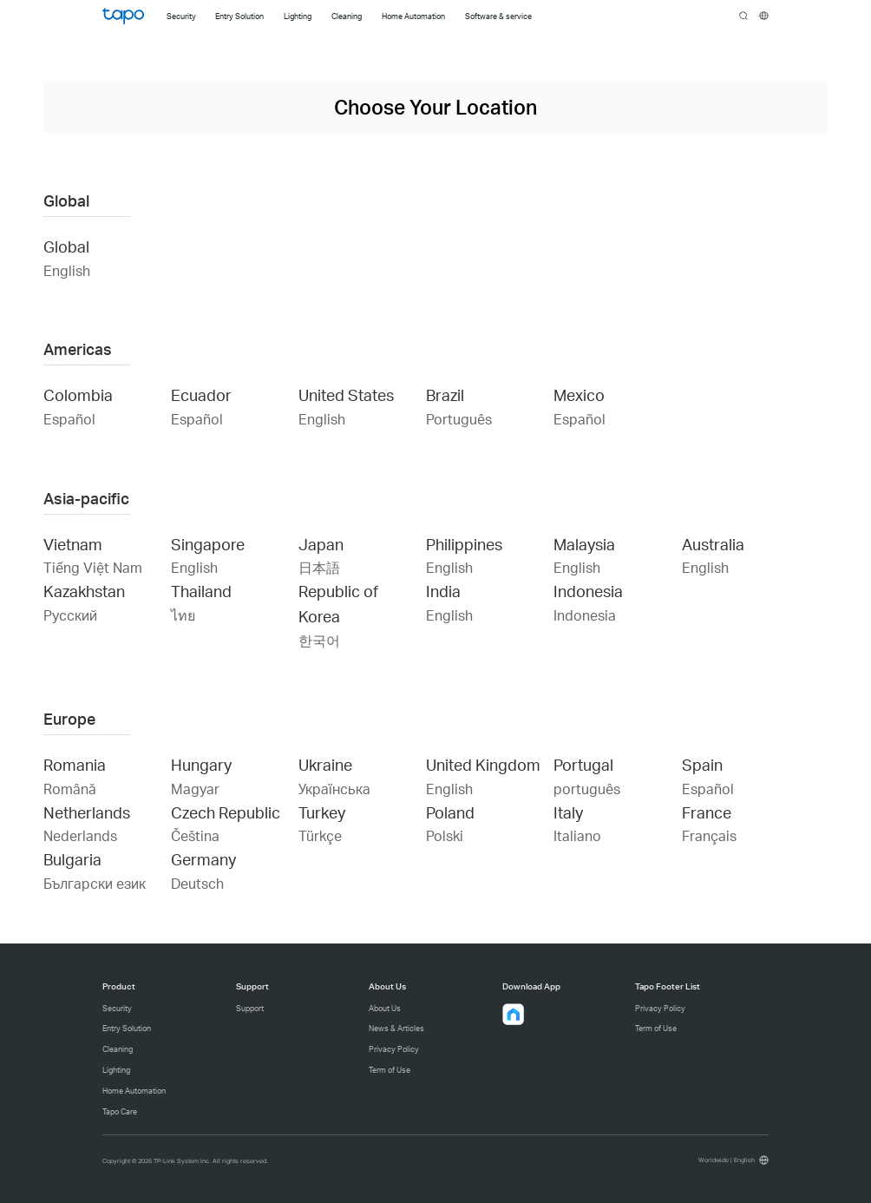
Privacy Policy (394, 1049)
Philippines (464, 544)
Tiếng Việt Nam (92, 567)
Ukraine (325, 764)
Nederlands (80, 835)
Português (459, 419)
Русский (70, 615)
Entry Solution (126, 1028)
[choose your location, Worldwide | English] (732, 1160)
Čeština (195, 835)
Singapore (208, 544)
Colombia (78, 394)
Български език (94, 883)
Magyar (195, 788)
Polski (444, 835)
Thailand (201, 591)
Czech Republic (225, 812)
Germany (203, 859)
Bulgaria (72, 859)
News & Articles (396, 1028)
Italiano (577, 835)
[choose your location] (764, 16)
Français (709, 835)
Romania (74, 764)
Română (69, 788)
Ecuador (201, 394)
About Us (385, 1008)
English (66, 270)
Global (66, 246)
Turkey (321, 812)
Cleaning (117, 1049)
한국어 (319, 640)
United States (346, 394)
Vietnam (72, 544)
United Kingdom (483, 764)
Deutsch (197, 883)
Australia (713, 544)
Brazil (445, 394)
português (586, 788)
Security (117, 1008)
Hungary (201, 764)
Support (250, 1008)
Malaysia (584, 544)
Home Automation (134, 1090)
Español (69, 419)
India (443, 591)
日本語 (319, 567)
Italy (568, 812)
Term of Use (389, 1070)
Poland (450, 812)
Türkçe (320, 835)
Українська (334, 788)
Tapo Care (119, 1111)
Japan (321, 544)
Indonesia (588, 591)
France (706, 812)
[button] (513, 1014)
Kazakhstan (84, 591)
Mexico (579, 394)
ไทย (183, 615)
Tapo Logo (123, 16)
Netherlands (86, 812)
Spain (702, 764)
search (744, 16)
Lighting (116, 1070)
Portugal (583, 764)
